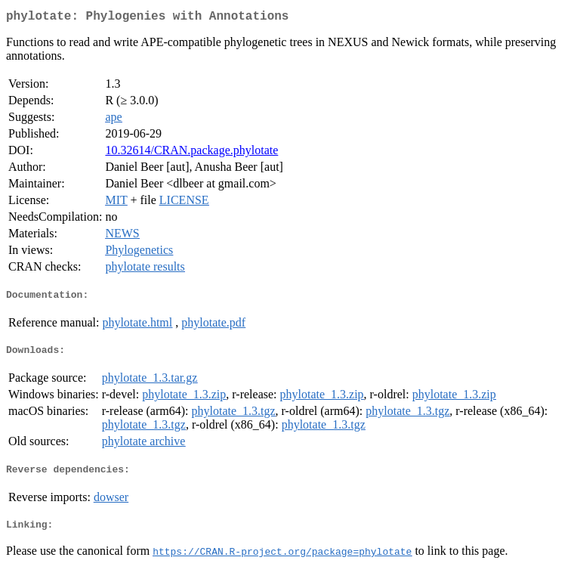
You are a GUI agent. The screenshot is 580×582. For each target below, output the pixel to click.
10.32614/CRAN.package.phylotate (191, 153)
